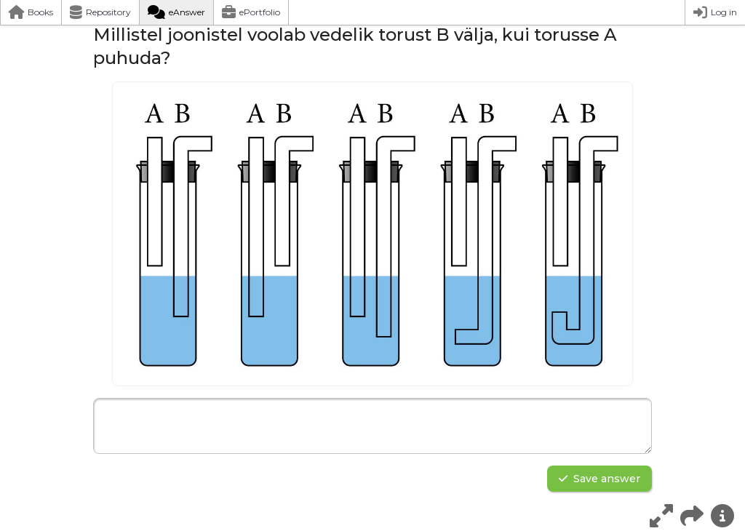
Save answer (599, 478)
